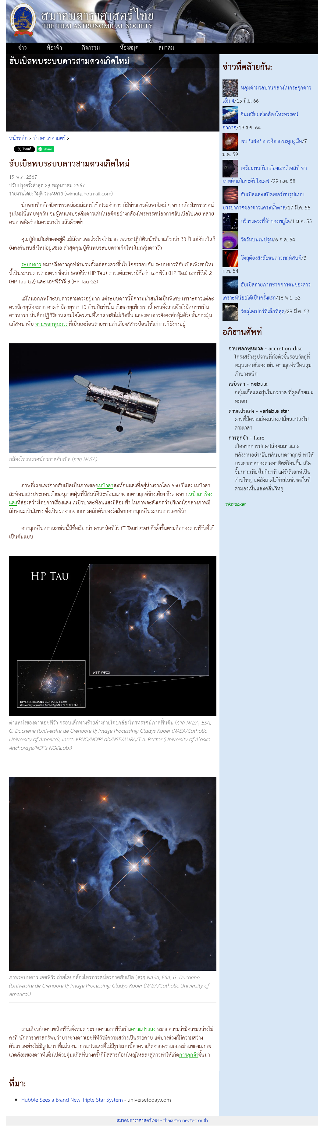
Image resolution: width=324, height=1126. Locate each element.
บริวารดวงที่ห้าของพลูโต (265, 222)
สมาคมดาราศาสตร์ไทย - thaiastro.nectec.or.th (162, 1120)
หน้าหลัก (18, 138)
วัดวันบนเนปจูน (257, 240)
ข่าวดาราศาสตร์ (50, 138)
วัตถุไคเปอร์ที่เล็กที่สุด (263, 312)
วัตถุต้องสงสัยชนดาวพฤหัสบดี (271, 258)
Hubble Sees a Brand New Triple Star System (72, 1100)
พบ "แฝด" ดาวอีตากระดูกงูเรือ (271, 141)
